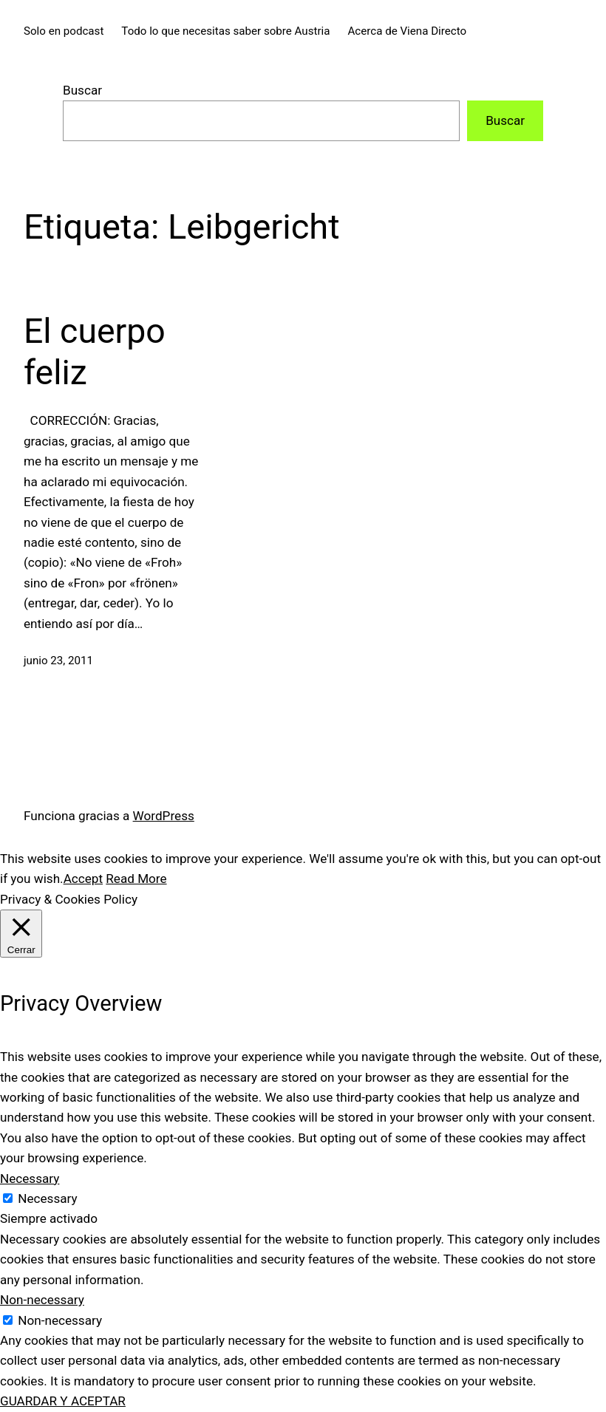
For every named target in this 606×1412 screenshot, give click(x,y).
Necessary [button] (29, 1178)
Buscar (82, 90)
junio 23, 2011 (58, 660)
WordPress (163, 815)
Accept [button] (83, 878)
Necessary (47, 1198)
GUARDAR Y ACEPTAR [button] (63, 1401)
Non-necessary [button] (42, 1299)
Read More (136, 878)
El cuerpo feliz (95, 351)
